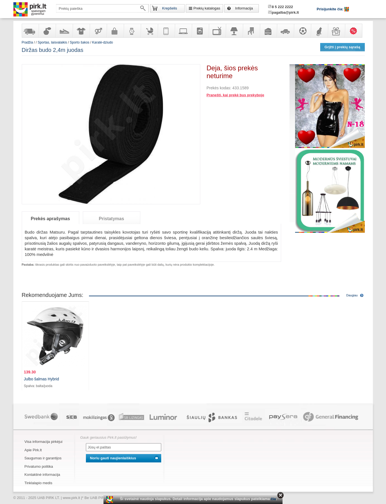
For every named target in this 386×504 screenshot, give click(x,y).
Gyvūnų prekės (319, 30)
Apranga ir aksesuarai (81, 30)
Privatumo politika (39, 466)
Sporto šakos (79, 42)
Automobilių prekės (285, 30)
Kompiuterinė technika (183, 30)
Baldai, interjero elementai (251, 30)
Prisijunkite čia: (331, 9)
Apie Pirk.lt (33, 450)
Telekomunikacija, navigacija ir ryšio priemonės (166, 30)
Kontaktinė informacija (42, 474)
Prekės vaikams (149, 30)
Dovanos (336, 30)
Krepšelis (169, 8)
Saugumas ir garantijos (43, 458)
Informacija (244, 8)
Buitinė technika (200, 30)
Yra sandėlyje (30, 30)
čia (273, 499)
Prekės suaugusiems (98, 30)
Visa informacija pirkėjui (43, 442)
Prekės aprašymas (50, 218)
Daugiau (352, 295)
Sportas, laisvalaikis (302, 30)
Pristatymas (111, 218)
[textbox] (102, 8)
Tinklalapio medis (38, 483)
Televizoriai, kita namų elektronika (217, 30)
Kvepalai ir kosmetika (47, 30)
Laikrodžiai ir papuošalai (132, 30)
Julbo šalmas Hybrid (41, 379)
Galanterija (115, 30)
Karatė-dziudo (102, 42)
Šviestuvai (234, 30)
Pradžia (27, 42)
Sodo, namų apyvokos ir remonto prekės (268, 30)
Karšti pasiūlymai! (355, 30)
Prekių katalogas (206, 8)
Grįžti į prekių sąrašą (342, 47)
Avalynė (64, 30)
